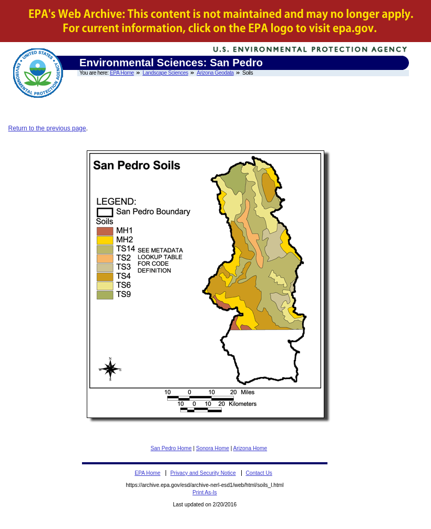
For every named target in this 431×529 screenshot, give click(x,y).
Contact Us (258, 473)
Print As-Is (204, 492)
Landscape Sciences (165, 73)
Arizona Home (250, 448)
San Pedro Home (170, 448)
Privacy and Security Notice (203, 473)
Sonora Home (212, 448)
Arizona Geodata (215, 73)
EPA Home (122, 73)
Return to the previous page (47, 128)
